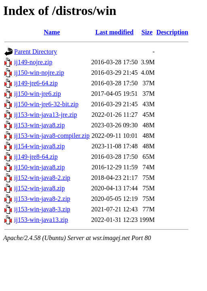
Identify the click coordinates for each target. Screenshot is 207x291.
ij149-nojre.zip (33, 62)
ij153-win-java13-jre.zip (45, 114)
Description (172, 32)
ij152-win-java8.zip (39, 188)
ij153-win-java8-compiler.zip (52, 135)
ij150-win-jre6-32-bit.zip (46, 104)
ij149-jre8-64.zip (36, 156)
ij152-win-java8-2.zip (42, 177)
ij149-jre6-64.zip (36, 83)
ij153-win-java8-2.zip (42, 198)
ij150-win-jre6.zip (37, 93)
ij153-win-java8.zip (39, 125)
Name (52, 32)
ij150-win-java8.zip (39, 167)
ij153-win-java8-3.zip (42, 209)
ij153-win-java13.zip (41, 219)
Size (147, 32)
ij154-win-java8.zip (39, 146)
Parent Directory (35, 51)
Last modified (114, 32)
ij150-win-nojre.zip (39, 72)
